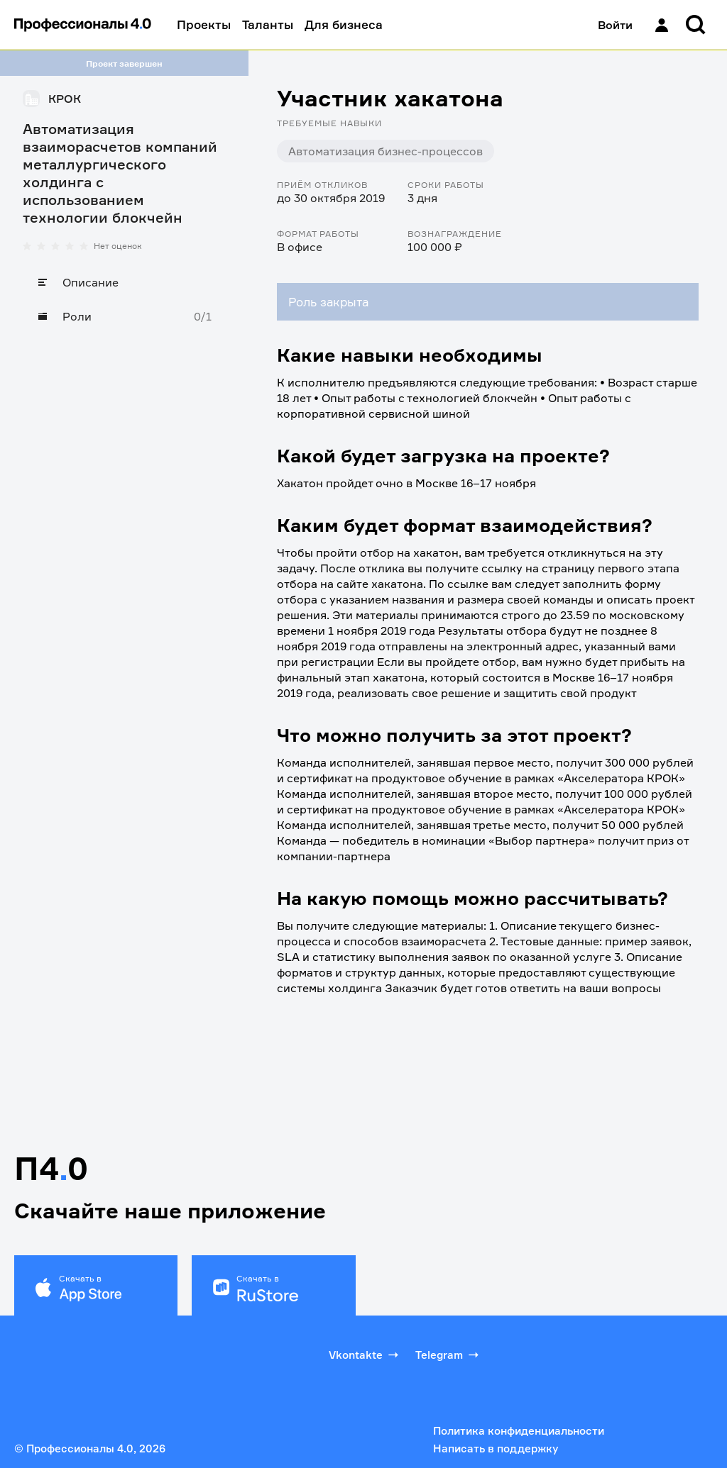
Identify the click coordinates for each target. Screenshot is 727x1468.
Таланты (267, 24)
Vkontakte (365, 1354)
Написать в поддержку (495, 1448)
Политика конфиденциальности (518, 1430)
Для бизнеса (344, 24)
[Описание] (124, 282)
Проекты (204, 24)
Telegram (448, 1354)
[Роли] (124, 316)
